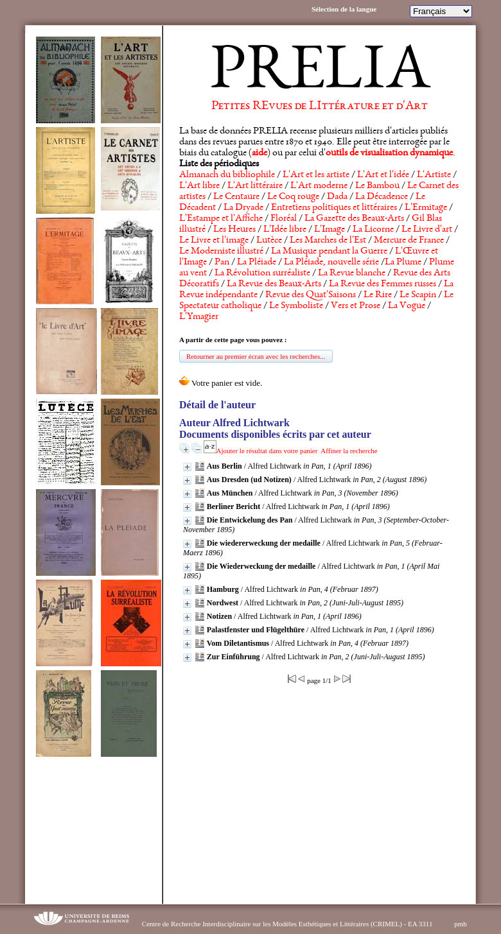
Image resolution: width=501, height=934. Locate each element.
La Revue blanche (351, 273)
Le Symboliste (296, 306)
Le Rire (378, 295)
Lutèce (269, 241)
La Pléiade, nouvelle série (331, 262)
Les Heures (234, 230)
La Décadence (381, 197)
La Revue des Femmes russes (382, 284)
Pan (222, 262)
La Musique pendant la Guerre (329, 251)
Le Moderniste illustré (221, 251)
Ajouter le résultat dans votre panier (267, 450)
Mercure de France (409, 241)
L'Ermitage (426, 208)
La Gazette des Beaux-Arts (354, 219)
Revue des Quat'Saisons (310, 295)
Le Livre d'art (426, 230)
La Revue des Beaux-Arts (274, 284)
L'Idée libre (284, 230)
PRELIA (319, 74)
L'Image (329, 230)
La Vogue (406, 306)
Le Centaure (236, 197)
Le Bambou (377, 186)
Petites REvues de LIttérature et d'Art (319, 106)
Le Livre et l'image (214, 241)
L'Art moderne (318, 186)
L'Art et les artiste (316, 175)
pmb (460, 924)
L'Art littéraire (255, 186)
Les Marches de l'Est (328, 241)
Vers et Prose (355, 306)
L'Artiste (434, 175)
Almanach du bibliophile (227, 175)
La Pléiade (256, 262)
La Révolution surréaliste (262, 273)
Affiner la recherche (349, 450)
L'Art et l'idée (383, 175)
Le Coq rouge (293, 197)
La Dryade (243, 208)
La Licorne (373, 230)
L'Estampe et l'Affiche (221, 219)
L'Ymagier (198, 317)
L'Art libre (199, 186)
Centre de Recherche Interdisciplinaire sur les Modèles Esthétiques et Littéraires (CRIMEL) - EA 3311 (287, 924)
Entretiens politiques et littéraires (334, 208)
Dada (337, 197)
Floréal (283, 219)
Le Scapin (418, 295)
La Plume (403, 262)
